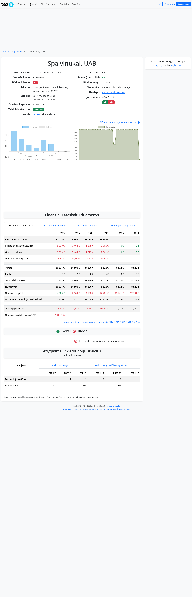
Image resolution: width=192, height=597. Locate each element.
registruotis (176, 65)
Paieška (76, 4)
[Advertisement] (72, 184)
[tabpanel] (72, 277)
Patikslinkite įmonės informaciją (120, 122)
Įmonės (34, 4)
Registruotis (183, 3)
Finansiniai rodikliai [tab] (54, 225)
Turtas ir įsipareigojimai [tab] (121, 225)
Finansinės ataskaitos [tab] (21, 225)
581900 (37, 114)
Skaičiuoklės (48, 4)
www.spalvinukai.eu (113, 92)
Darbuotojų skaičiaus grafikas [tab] (110, 365)
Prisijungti (170, 3)
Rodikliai (64, 4)
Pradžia (6, 51)
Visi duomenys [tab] (60, 365)
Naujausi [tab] (21, 365)
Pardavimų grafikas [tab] (87, 225)
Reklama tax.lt (113, 405)
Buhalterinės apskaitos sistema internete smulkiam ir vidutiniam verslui (96, 408)
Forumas (22, 4)
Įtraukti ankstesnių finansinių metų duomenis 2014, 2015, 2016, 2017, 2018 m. (101, 322)
